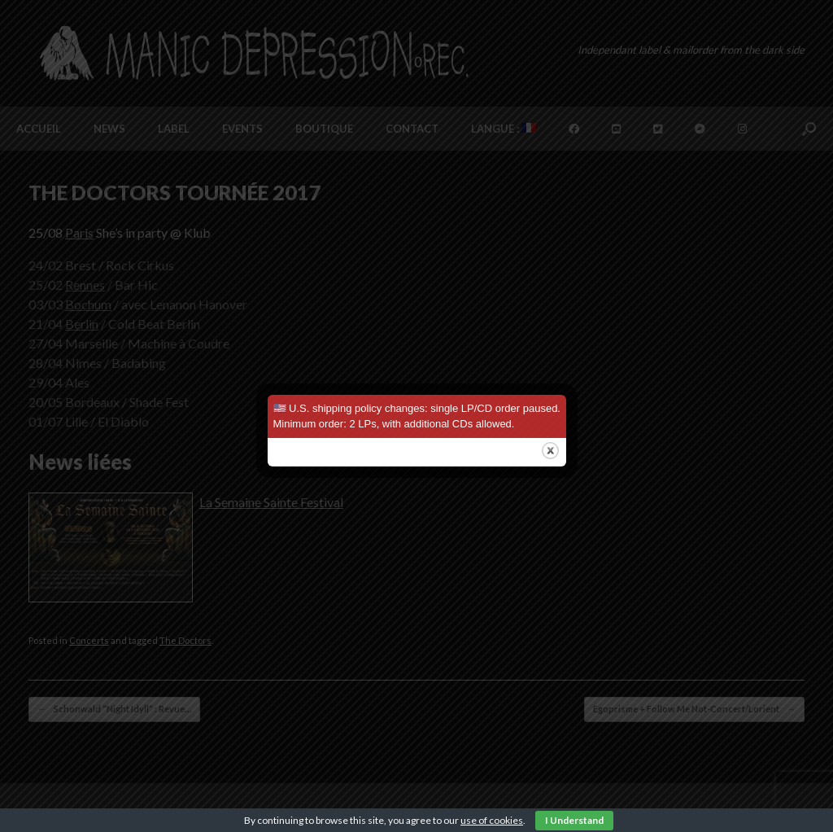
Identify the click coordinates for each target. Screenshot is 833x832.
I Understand (574, 820)
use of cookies (491, 820)
